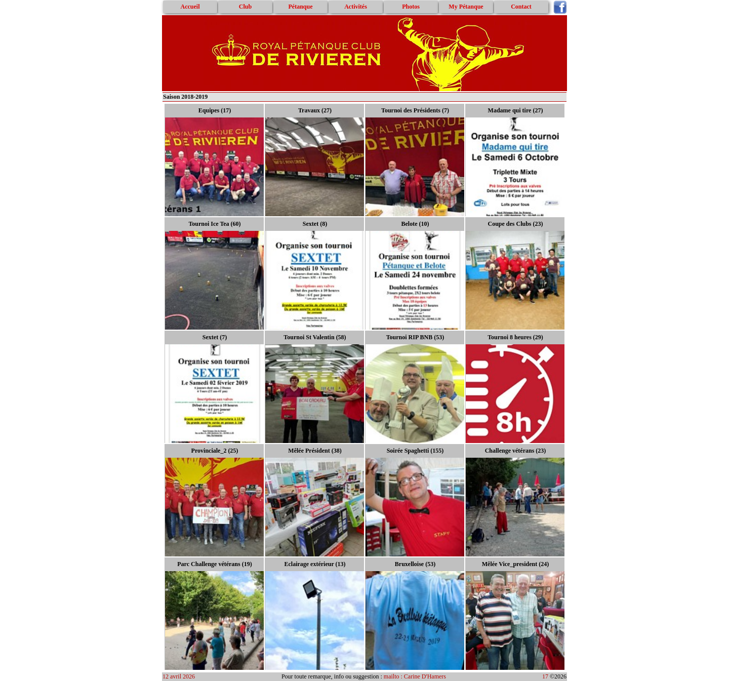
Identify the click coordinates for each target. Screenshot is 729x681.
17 (545, 676)
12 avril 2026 (179, 676)
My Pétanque (466, 6)
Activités (355, 6)
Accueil (190, 6)
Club (245, 6)
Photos (411, 6)
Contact (521, 6)
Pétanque (301, 6)
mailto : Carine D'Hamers (416, 676)
